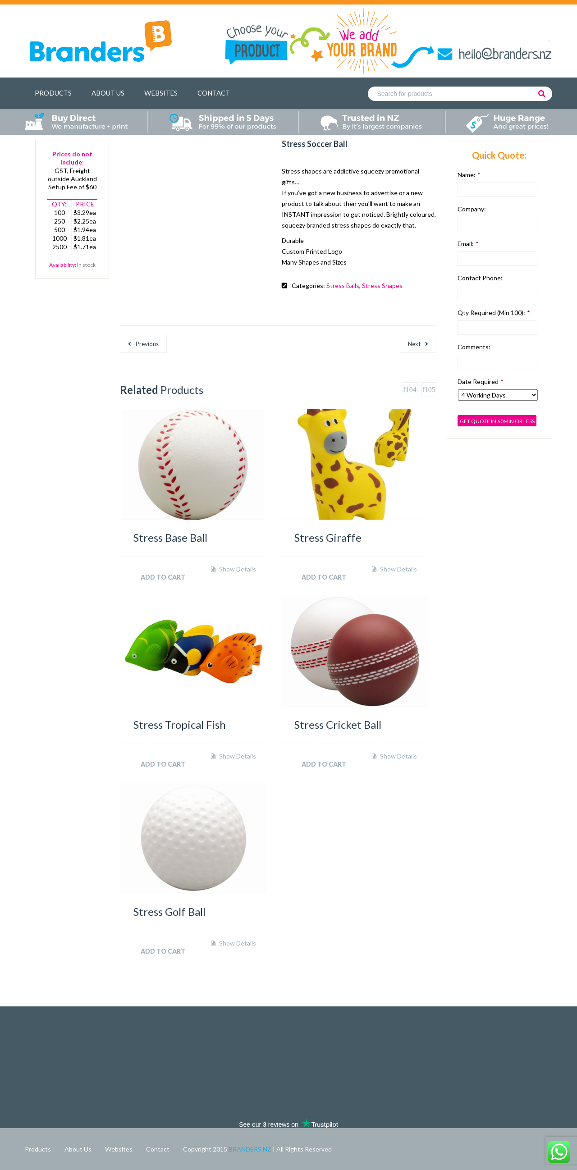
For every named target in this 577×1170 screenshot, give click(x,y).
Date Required (481, 381)
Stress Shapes (382, 285)
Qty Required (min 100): (494, 312)
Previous (147, 343)
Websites (161, 93)
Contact (213, 93)
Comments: (474, 347)
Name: (469, 174)
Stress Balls (342, 285)
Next (414, 343)
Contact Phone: (480, 278)
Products (53, 93)
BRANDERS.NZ (251, 1149)
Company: (472, 209)
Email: (468, 243)
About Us (108, 93)
